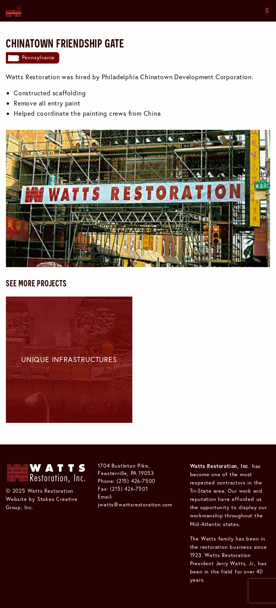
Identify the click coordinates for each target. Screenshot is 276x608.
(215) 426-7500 (136, 480)
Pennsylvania (38, 57)
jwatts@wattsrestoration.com (135, 504)
